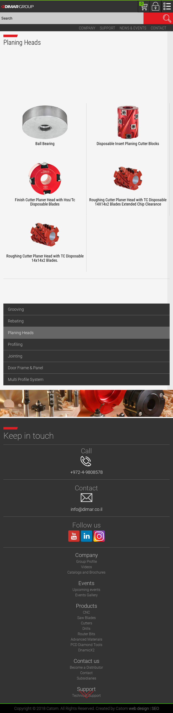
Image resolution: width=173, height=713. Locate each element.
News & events (133, 28)
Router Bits (86, 634)
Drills (86, 628)
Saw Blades (86, 618)
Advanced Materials (86, 639)
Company (87, 28)
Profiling (15, 344)
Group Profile (86, 561)
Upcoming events (86, 590)
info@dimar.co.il (86, 502)
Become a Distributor (86, 667)
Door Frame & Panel (25, 367)
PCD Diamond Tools (86, 645)
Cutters (86, 623)
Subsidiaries (86, 678)
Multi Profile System (25, 379)
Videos (86, 567)
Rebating (16, 321)
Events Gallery (86, 595)
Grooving (16, 309)
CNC (86, 612)
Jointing (15, 356)
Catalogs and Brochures (86, 572)
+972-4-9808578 (86, 465)
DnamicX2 (86, 650)
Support (107, 28)
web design (139, 708)
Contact (158, 28)
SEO (155, 708)
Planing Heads (21, 332)
